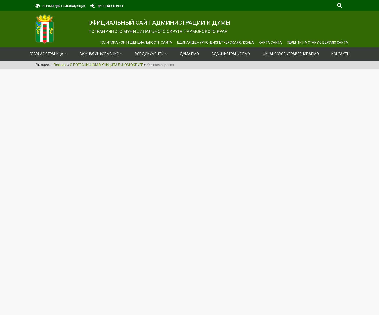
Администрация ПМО (230, 54)
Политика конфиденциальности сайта (136, 42)
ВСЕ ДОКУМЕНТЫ (149, 54)
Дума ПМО (189, 54)
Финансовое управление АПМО (291, 54)
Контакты (340, 54)
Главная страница (46, 54)
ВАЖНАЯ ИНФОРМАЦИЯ (99, 54)
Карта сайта (270, 42)
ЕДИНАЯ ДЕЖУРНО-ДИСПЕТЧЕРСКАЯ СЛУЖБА (215, 42)
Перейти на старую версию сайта (317, 42)
